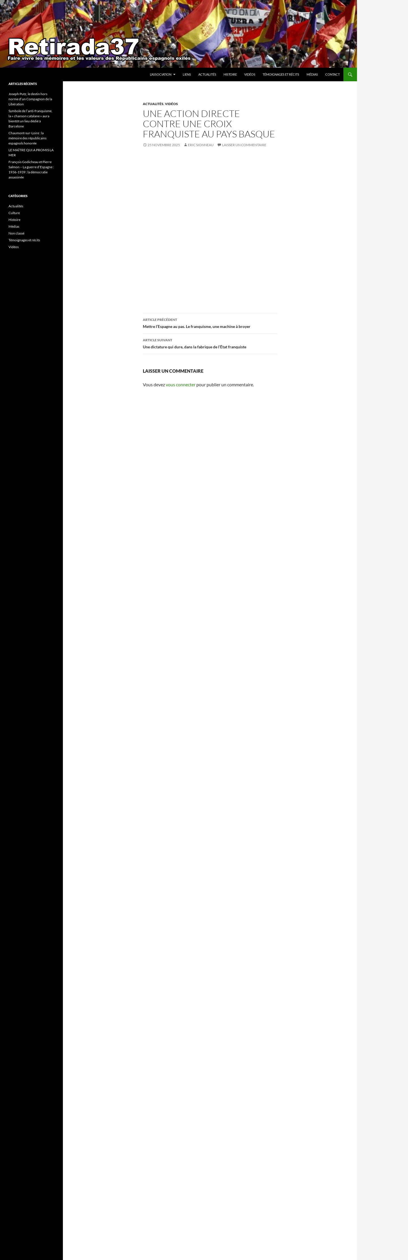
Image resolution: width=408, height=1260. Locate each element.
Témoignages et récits (281, 74)
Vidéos (249, 74)
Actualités (207, 74)
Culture (14, 213)
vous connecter (181, 384)
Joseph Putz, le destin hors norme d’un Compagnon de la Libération (30, 99)
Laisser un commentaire (244, 145)
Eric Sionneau (201, 145)
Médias (312, 74)
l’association (160, 74)
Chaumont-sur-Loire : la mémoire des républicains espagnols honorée (27, 138)
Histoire (230, 74)
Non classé (16, 233)
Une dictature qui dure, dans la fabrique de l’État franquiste (210, 343)
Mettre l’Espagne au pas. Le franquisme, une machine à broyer (210, 322)
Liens (187, 74)
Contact (332, 74)
